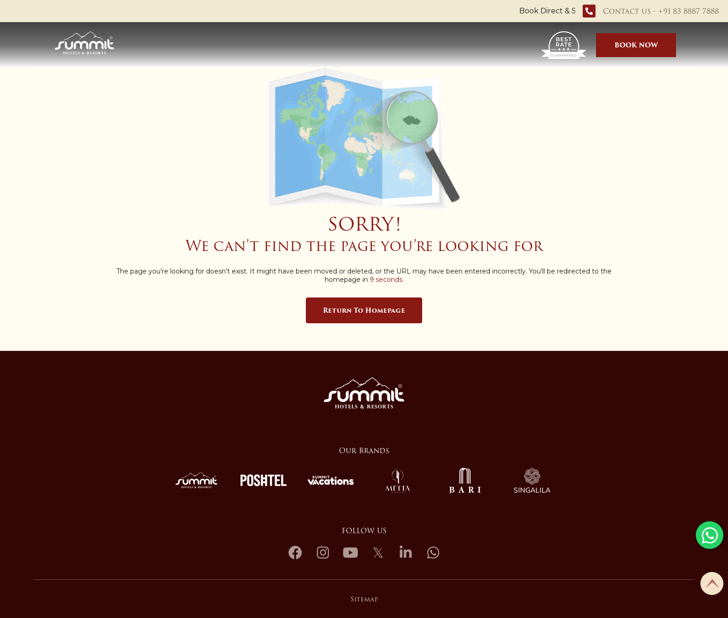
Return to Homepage (364, 310)
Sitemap (364, 599)
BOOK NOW (636, 45)
